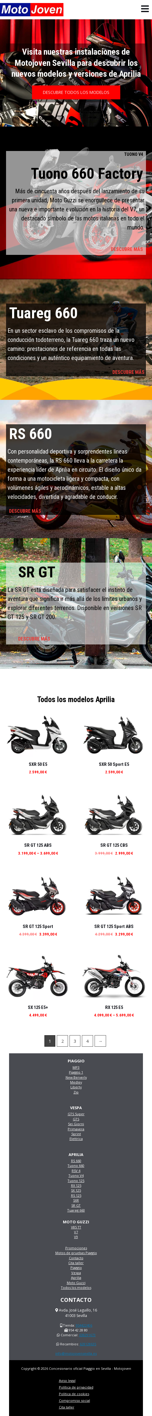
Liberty (76, 1087)
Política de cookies (74, 1394)
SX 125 (76, 1190)
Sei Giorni (76, 1124)
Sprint (76, 1134)
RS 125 (76, 1195)
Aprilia (76, 1277)
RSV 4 (76, 1170)
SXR (76, 1200)
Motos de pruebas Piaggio (76, 1253)
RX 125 (76, 1185)
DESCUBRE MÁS (127, 249)
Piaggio (76, 1267)
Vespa (76, 1272)
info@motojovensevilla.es (76, 1353)
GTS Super (76, 1114)
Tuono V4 (76, 1175)
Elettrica (76, 1138)
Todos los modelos (76, 1287)
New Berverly (76, 1077)
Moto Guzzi (76, 1282)
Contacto (76, 1258)
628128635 (88, 1344)
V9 (76, 1237)
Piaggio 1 (76, 1072)
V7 (76, 1232)
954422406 (84, 1325)
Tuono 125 (76, 1180)
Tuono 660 (76, 1165)
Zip (76, 1092)
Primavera (76, 1129)
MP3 (76, 1067)
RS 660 (76, 1160)
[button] (76, 92)
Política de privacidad (76, 1387)
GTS (76, 1119)
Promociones (76, 1248)
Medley (76, 1082)
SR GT (76, 1205)
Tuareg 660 (76, 1210)
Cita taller (76, 1262)
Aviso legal (67, 1380)
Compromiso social (74, 1400)
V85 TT (76, 1227)
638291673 (87, 1335)
